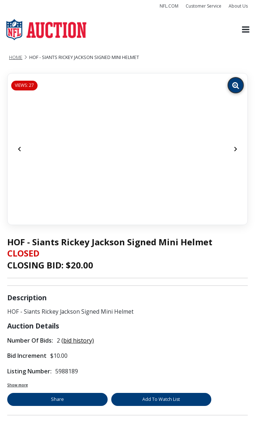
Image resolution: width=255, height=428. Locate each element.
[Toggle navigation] (246, 29)
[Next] (235, 149)
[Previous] (19, 149)
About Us (238, 6)
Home (15, 57)
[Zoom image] (236, 85)
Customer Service (203, 6)
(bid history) (77, 340)
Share (57, 399)
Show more (17, 384)
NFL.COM (169, 6)
